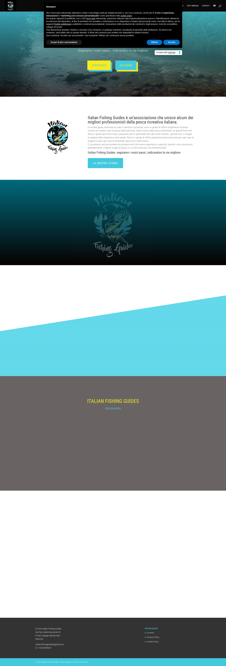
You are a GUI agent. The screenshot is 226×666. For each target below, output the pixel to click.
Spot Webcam (192, 6)
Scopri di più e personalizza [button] (64, 42)
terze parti (90, 18)
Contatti (206, 6)
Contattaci (99, 65)
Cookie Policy (153, 641)
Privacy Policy (153, 637)
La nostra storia (105, 163)
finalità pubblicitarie (62, 24)
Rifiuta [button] (154, 42)
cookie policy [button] (126, 16)
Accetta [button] (171, 42)
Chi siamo (126, 65)
